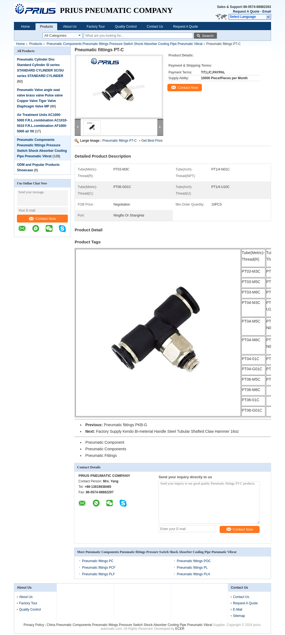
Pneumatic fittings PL (192, 567)
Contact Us (155, 27)
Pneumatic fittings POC (194, 561)
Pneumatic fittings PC (98, 561)
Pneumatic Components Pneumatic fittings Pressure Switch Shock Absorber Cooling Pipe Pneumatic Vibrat (124, 44)
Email (266, 11)
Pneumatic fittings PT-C (119, 141)
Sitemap (239, 616)
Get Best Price (151, 141)
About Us (69, 27)
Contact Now (42, 219)
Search (208, 36)
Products (46, 27)
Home (25, 27)
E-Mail (237, 609)
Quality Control (125, 27)
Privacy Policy (34, 625)
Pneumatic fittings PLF (98, 574)
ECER (179, 629)
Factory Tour (96, 27)
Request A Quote (246, 11)
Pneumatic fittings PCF (98, 567)
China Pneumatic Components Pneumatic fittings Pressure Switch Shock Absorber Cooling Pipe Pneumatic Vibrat (129, 625)
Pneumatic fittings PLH (193, 574)
